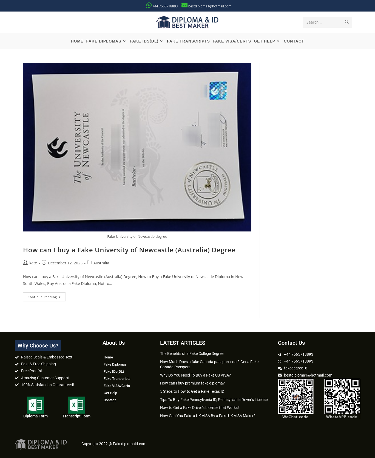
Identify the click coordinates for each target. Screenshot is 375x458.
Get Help (110, 393)
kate (33, 262)
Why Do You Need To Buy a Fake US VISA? (195, 375)
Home (108, 357)
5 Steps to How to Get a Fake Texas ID (192, 391)
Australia (101, 262)
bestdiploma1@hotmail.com (209, 6)
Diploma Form (35, 416)
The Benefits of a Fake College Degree (191, 353)
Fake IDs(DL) (114, 371)
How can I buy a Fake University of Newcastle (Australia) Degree (129, 249)
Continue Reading (47, 295)
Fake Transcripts (117, 379)
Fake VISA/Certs (117, 386)
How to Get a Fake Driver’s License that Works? (200, 407)
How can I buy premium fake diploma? (192, 383)
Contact (110, 400)
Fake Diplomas (115, 364)
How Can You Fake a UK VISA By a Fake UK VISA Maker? (207, 416)
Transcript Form (76, 416)
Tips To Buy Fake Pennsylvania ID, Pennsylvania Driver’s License (214, 399)
